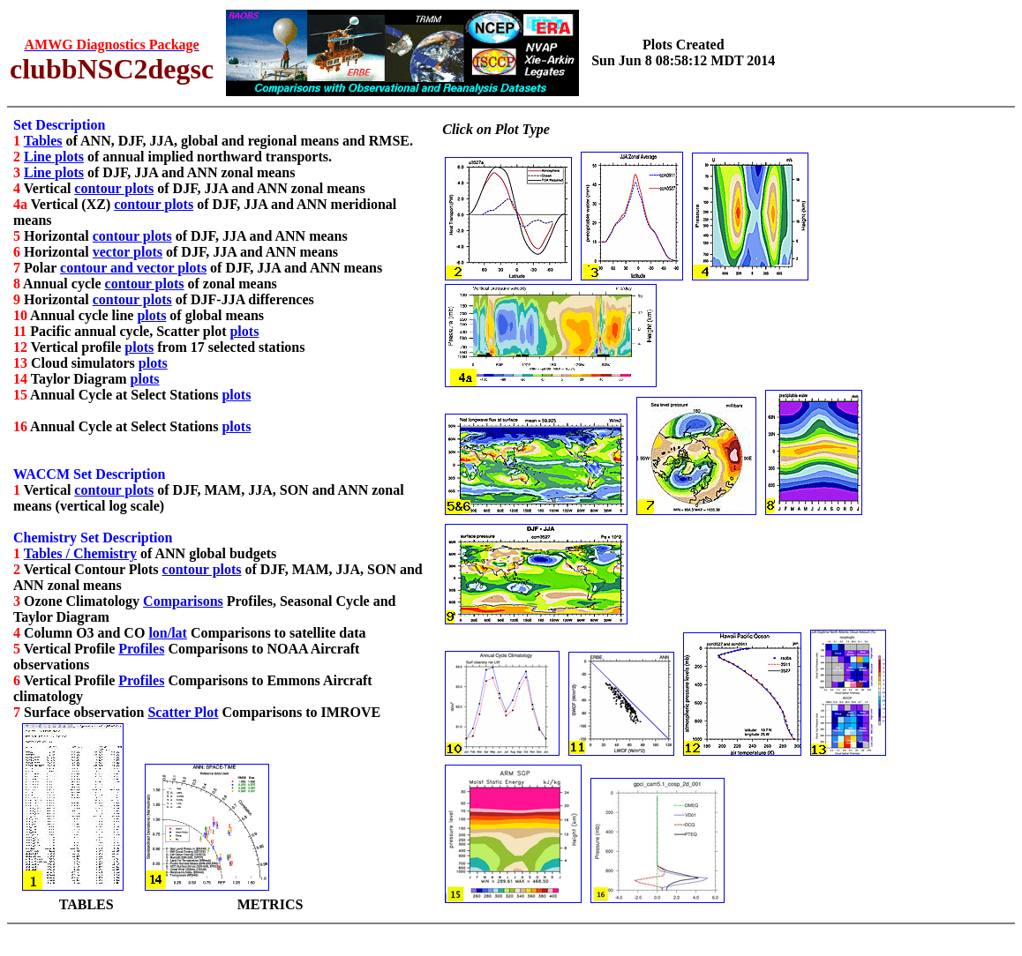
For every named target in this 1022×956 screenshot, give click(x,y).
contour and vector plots (133, 267)
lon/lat (167, 632)
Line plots (54, 156)
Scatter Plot (182, 712)
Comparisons (183, 601)
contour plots (114, 188)
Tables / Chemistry (80, 553)
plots (151, 315)
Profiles (141, 648)
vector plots (127, 251)
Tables (43, 140)
